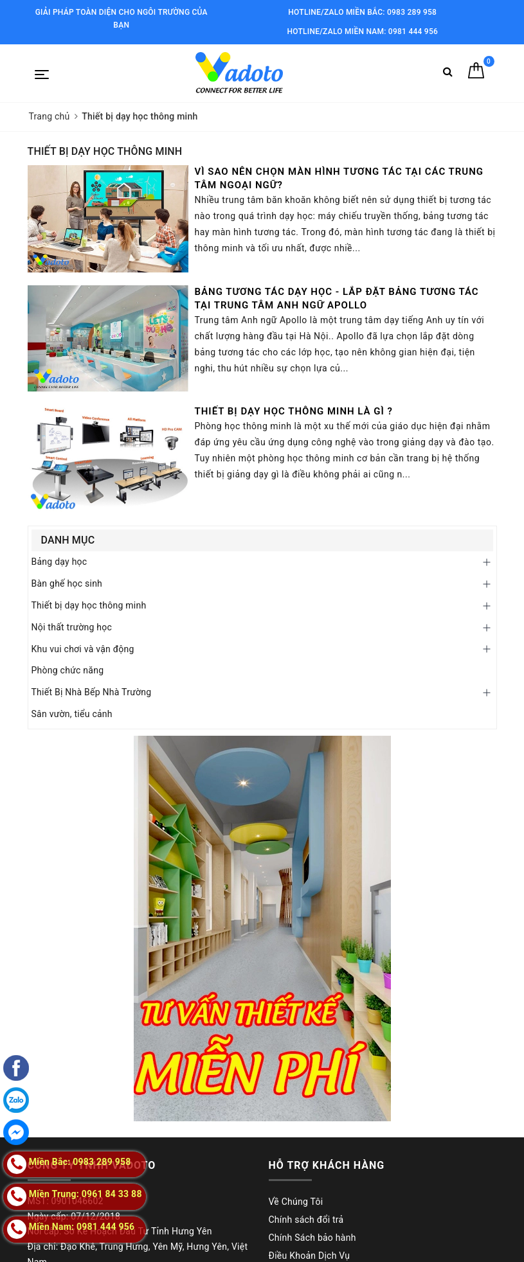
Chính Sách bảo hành (312, 1237)
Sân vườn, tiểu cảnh (72, 714)
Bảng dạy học (59, 561)
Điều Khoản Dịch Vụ (309, 1255)
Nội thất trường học (72, 627)
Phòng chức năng (68, 670)
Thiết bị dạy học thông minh (89, 605)
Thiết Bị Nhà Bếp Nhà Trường (92, 692)
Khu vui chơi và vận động (83, 649)
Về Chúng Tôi (296, 1201)
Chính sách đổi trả (306, 1219)
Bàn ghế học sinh (67, 583)
